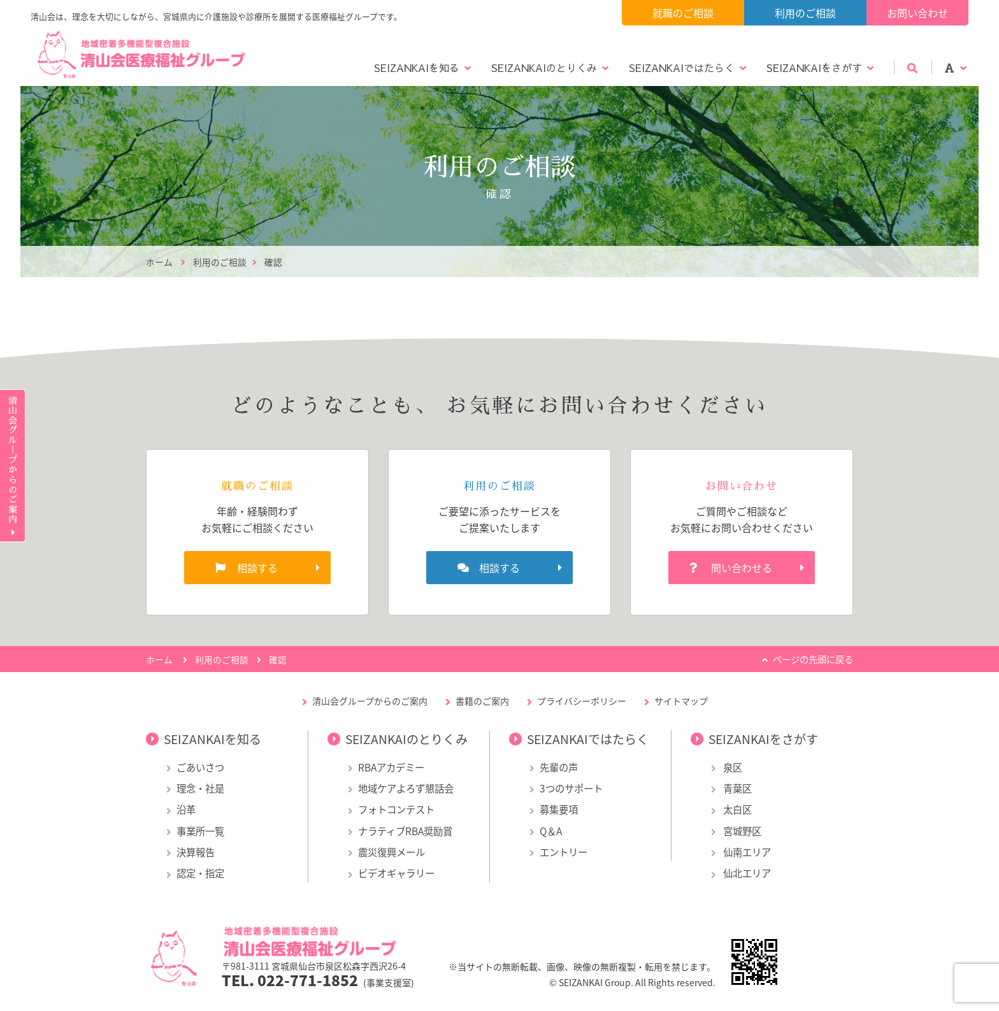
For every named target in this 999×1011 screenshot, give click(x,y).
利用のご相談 (805, 12)
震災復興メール (391, 852)
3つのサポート (571, 788)
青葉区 (736, 788)
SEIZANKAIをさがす (814, 68)
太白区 (736, 809)
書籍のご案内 (482, 700)
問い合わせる (741, 567)
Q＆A (551, 831)
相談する (257, 567)
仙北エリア (746, 873)
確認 (273, 261)
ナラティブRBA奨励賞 (405, 831)
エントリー (563, 852)
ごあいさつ (200, 767)
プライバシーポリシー (581, 700)
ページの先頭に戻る (813, 659)
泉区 (731, 767)
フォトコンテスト (396, 809)
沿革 (186, 809)
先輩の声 (559, 767)
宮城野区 (741, 831)
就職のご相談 (683, 12)
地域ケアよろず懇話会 (406, 788)
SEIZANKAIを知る (416, 68)
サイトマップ (681, 700)
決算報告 (195, 852)
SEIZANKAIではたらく (682, 68)
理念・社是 (200, 788)
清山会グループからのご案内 (370, 700)
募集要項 (559, 809)
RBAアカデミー (391, 767)
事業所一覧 (200, 831)
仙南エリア (746, 852)
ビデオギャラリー (396, 873)
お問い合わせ (917, 12)
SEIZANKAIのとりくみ (544, 68)
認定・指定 (200, 873)
